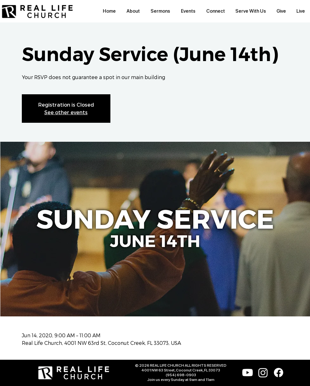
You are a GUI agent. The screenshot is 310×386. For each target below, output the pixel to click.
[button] (133, 11)
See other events (66, 112)
